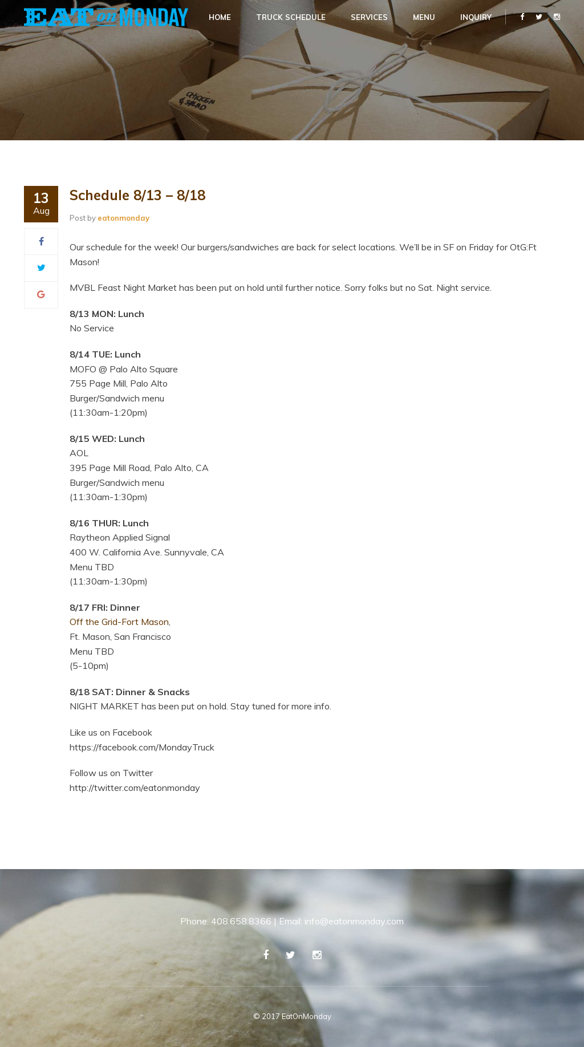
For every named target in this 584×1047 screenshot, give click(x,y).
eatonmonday (123, 217)
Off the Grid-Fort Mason (119, 621)
